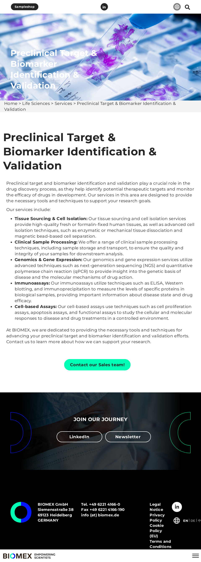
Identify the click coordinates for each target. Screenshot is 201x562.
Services (63, 103)
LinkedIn (104, 7)
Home (10, 103)
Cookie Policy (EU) (157, 530)
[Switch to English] (185, 520)
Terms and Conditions (160, 544)
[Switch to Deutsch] (193, 520)
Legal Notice (156, 507)
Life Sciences (36, 103)
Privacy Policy (157, 518)
